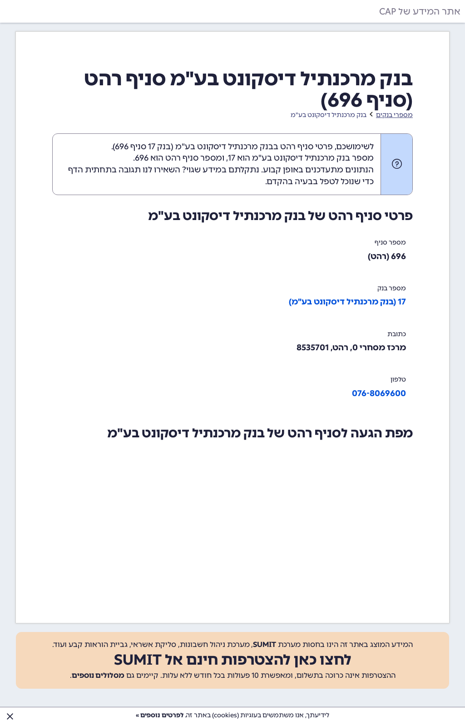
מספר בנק (391, 288)
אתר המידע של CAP (419, 11)
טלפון (398, 379)
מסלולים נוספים (98, 675)
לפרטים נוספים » (159, 715)
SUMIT (264, 644)
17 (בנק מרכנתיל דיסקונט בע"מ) (347, 302)
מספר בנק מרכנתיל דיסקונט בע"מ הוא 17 (301, 158)
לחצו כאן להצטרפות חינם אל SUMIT (232, 659)
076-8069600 (379, 393)
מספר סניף (390, 242)
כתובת (396, 334)
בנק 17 (159, 147)
